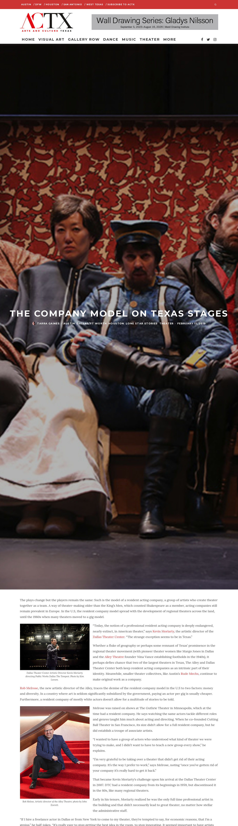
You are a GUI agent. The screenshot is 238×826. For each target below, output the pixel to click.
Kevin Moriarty (163, 631)
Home (28, 39)
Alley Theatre (114, 657)
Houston (116, 323)
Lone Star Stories (142, 323)
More (169, 39)
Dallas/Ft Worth (92, 323)
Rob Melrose (29, 688)
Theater (150, 39)
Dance (110, 39)
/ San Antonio (72, 4)
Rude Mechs (190, 674)
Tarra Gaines (48, 323)
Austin (26, 4)
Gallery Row (84, 39)
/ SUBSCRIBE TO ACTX (120, 4)
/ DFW (38, 4)
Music (129, 39)
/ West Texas (93, 4)
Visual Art (51, 39)
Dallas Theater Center (108, 637)
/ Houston (51, 4)
